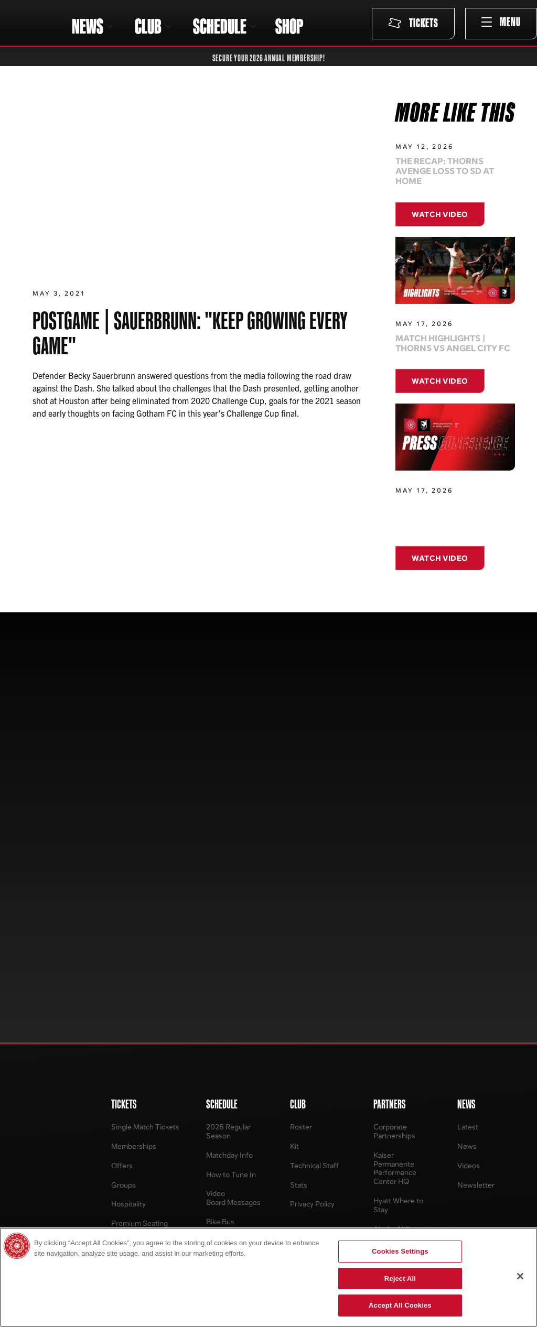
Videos (468, 886)
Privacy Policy (312, 925)
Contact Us (292, 1091)
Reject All (400, 1278)
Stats (298, 905)
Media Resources (302, 1129)
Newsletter (476, 905)
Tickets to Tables (390, 1166)
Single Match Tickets (145, 848)
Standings (468, 1129)
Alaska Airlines (397, 949)
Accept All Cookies (400, 1305)
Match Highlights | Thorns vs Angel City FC (452, 343)
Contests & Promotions (395, 1020)
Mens (105, 1129)
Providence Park (301, 1177)
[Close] (520, 1276)
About (195, 1091)
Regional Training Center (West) (391, 1190)
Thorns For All (386, 1091)
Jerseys (109, 1091)
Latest (467, 848)
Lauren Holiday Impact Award (387, 1142)
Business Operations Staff (301, 1153)
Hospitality (128, 925)
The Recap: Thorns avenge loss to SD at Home (444, 171)
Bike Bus (220, 943)
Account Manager (125, 968)
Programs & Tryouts (201, 1181)
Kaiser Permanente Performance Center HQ (394, 888)
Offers (122, 886)
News (467, 867)
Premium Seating (139, 944)
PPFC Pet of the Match (399, 992)
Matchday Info (229, 875)
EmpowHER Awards (383, 1114)
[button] (92, 26)
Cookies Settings (400, 1251)
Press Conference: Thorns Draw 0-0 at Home (442, 523)
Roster (301, 848)
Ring (380, 969)
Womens (110, 1110)
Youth (105, 1149)
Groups (123, 905)
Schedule (467, 1168)
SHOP (289, 26)
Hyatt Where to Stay (398, 926)
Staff (193, 1138)
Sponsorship (206, 1157)
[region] (268, 1277)
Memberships (133, 867)
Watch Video (440, 214)
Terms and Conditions (129, 995)
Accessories (116, 1168)
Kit (294, 867)
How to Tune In (231, 895)
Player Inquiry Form (207, 1114)
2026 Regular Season (228, 852)
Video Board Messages (233, 918)
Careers (287, 1110)
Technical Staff (314, 886)
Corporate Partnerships (394, 852)
